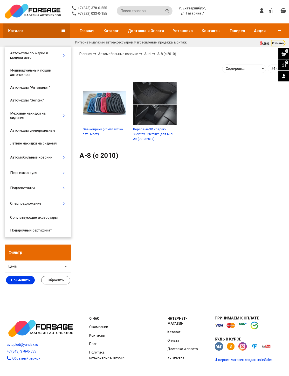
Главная (87, 31)
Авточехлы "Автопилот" (30, 87)
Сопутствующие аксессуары (34, 217)
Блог (93, 344)
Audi (148, 54)
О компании (98, 327)
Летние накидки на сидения (33, 143)
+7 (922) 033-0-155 (92, 13)
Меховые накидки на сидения (28, 115)
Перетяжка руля (23, 173)
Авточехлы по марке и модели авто (29, 55)
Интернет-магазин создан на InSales (244, 360)
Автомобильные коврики (31, 157)
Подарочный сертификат (31, 230)
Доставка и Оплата (146, 31)
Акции (260, 31)
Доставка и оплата (182, 349)
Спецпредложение (25, 203)
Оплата (173, 340)
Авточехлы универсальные (32, 130)
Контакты (211, 31)
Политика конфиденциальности (106, 354)
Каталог (111, 31)
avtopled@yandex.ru (22, 345)
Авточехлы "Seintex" (27, 100)
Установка (183, 31)
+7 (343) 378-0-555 (21, 351)
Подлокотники (22, 188)
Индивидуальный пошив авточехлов (30, 72)
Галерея (237, 31)
